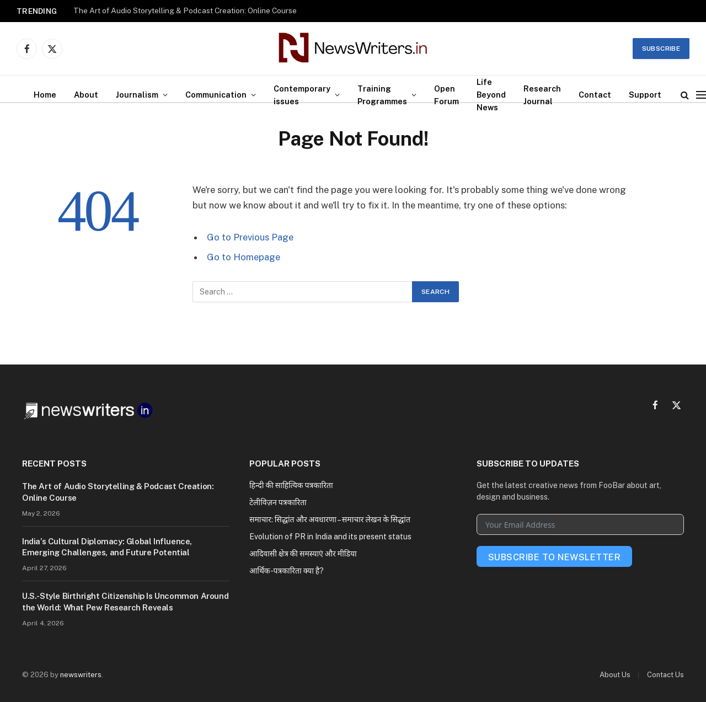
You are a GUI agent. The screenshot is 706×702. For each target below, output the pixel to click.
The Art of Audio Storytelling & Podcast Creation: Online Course (185, 10)
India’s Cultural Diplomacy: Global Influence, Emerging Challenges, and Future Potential (107, 547)
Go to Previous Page (250, 237)
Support (645, 94)
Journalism (137, 94)
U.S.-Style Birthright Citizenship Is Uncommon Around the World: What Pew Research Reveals (125, 601)
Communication (216, 94)
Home (45, 94)
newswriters (80, 675)
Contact (595, 94)
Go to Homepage (243, 256)
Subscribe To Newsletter (554, 557)
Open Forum (446, 95)
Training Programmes (382, 95)
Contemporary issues (302, 95)
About (86, 94)
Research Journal (542, 95)
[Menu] (701, 94)
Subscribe (661, 48)
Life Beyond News (491, 94)
